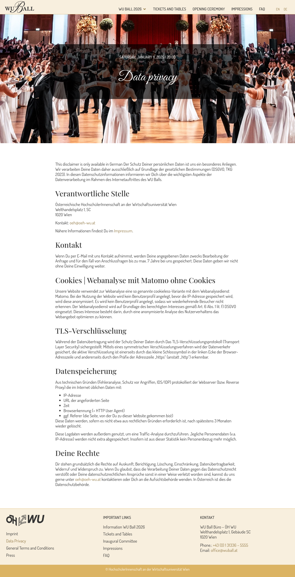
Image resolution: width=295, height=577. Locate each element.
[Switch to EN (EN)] (278, 9)
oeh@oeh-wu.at (82, 222)
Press (10, 555)
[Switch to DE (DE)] (285, 9)
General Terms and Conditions (30, 548)
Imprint (12, 533)
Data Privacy (16, 540)
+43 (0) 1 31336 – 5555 (230, 545)
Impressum (123, 230)
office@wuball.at (224, 550)
